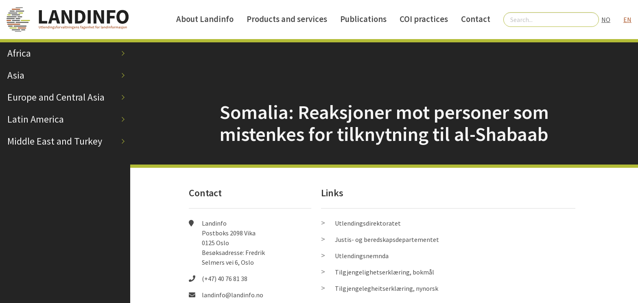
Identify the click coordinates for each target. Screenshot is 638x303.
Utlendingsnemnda (362, 256)
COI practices (424, 19)
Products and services (287, 19)
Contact (475, 19)
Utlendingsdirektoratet (368, 223)
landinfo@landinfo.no (232, 295)
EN (627, 19)
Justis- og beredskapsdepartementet (387, 239)
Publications (363, 19)
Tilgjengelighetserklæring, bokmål (384, 272)
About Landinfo (205, 19)
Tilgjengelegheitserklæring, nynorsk (386, 288)
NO (605, 19)
